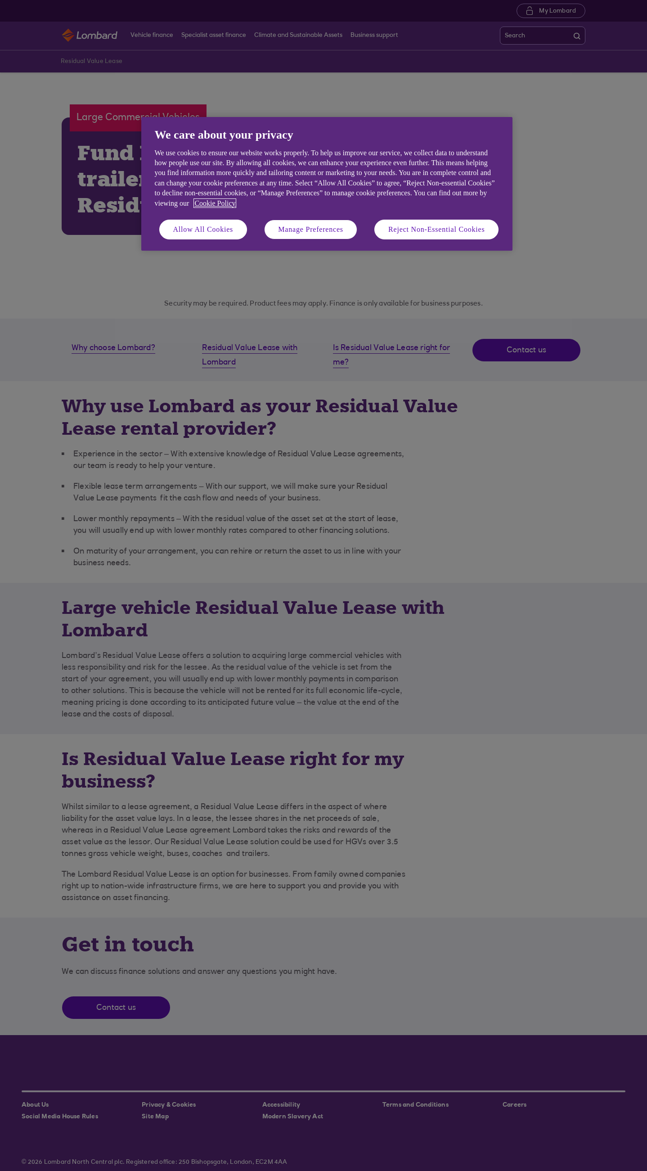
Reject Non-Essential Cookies (436, 229)
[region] (326, 184)
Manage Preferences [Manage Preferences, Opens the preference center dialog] (310, 229)
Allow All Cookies (203, 229)
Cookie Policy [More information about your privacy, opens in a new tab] (214, 203)
